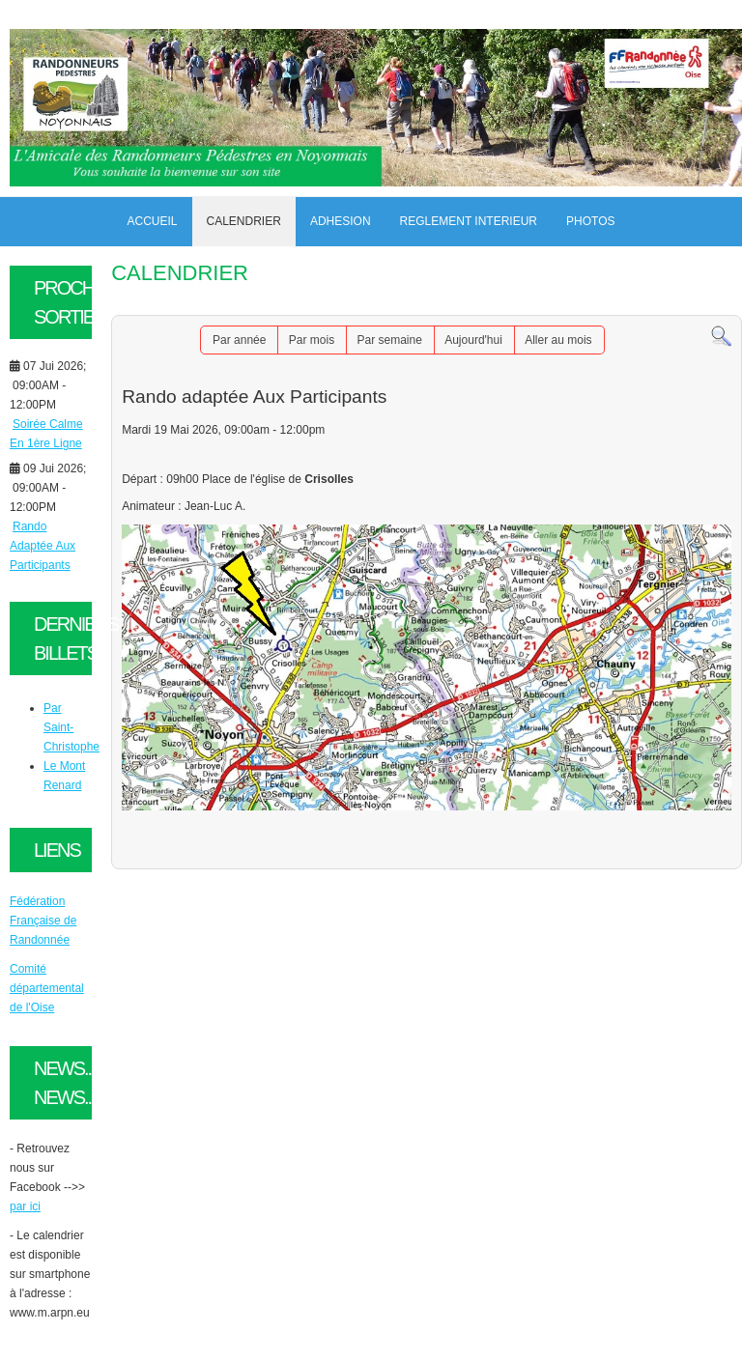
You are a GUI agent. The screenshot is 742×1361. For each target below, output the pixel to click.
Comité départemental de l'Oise (47, 988)
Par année (239, 340)
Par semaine (389, 340)
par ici (25, 1206)
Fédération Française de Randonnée (43, 920)
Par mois (311, 340)
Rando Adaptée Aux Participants (42, 546)
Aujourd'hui (473, 340)
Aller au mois (558, 340)
